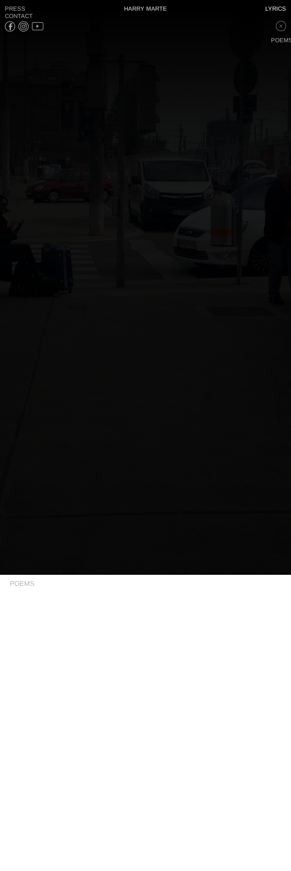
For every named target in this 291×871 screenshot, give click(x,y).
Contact (19, 16)
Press (15, 8)
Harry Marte (145, 8)
